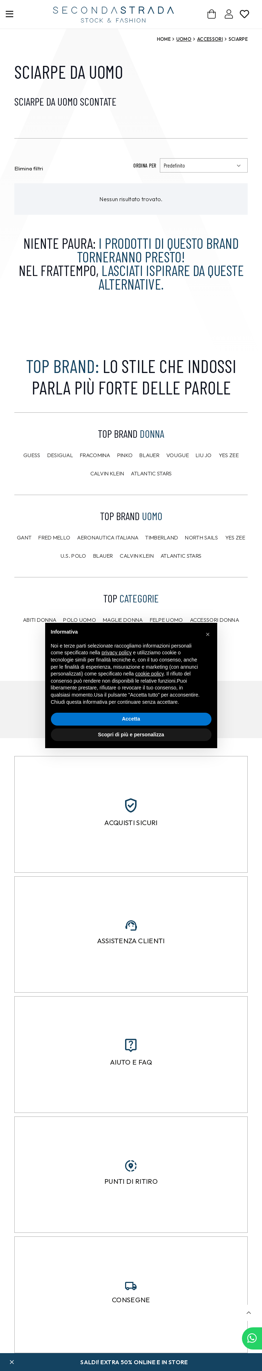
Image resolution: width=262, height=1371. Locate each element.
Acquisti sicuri (130, 822)
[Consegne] (131, 1286)
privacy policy (116, 652)
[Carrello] (211, 14)
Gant (24, 537)
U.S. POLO (73, 555)
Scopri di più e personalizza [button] (131, 734)
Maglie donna (123, 619)
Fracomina (95, 455)
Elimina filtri (28, 168)
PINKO (125, 455)
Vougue (177, 455)
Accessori (210, 39)
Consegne (131, 1299)
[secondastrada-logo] (113, 14)
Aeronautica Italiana (107, 537)
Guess (32, 455)
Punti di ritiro (131, 1181)
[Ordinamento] (204, 165)
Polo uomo (79, 619)
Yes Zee (229, 455)
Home (164, 39)
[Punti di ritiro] (131, 1166)
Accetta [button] (131, 719)
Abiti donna (39, 619)
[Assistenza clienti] (131, 925)
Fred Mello (54, 537)
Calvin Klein (107, 473)
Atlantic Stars (151, 473)
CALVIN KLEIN (137, 555)
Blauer (149, 455)
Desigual (60, 455)
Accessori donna (214, 619)
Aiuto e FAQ (131, 1062)
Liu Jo (204, 455)
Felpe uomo (166, 619)
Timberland (161, 537)
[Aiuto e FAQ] (131, 1045)
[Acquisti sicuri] (131, 805)
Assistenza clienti (131, 940)
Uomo (183, 39)
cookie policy (149, 674)
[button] (248, 1313)
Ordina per (144, 165)
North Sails (201, 537)
